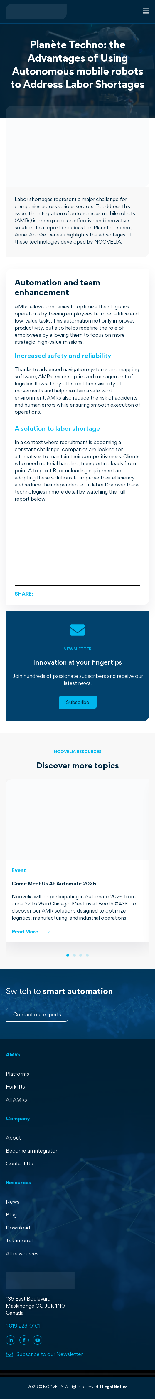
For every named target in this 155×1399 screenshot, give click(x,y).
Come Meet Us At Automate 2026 (54, 883)
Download (18, 1227)
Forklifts (15, 1087)
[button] (67, 955)
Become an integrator (31, 1151)
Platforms (17, 1074)
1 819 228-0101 (23, 1326)
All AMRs (16, 1099)
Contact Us (19, 1163)
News (12, 1202)
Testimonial (19, 1240)
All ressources (22, 1253)
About (13, 1138)
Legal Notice (114, 1386)
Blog (11, 1214)
